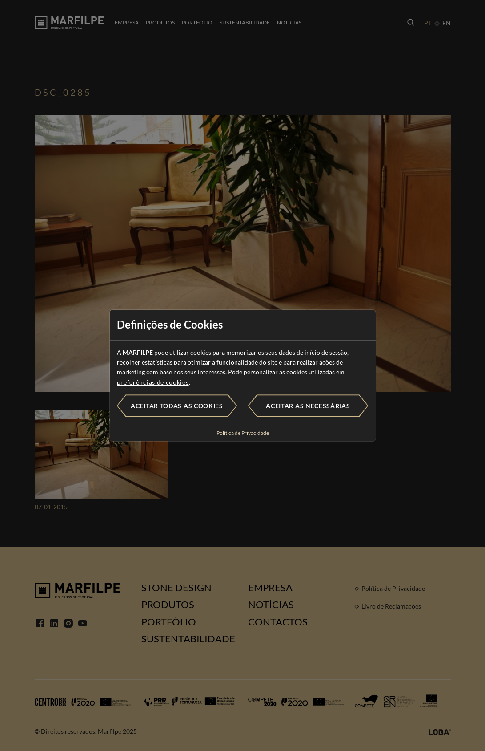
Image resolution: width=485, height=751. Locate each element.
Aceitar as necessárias (308, 406)
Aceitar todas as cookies (177, 406)
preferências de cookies (153, 382)
